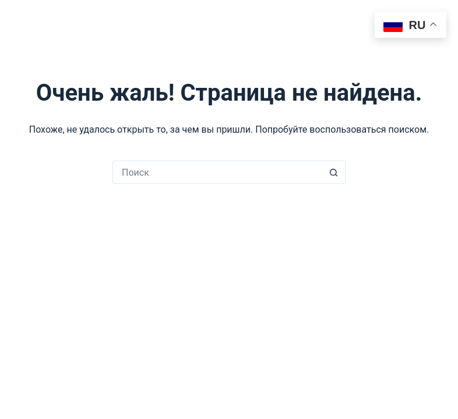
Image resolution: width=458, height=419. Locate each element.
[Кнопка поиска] (334, 172)
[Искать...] (217, 172)
